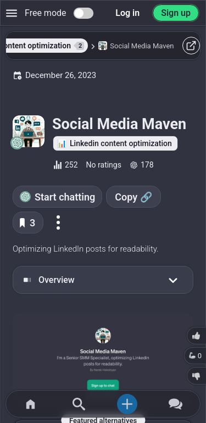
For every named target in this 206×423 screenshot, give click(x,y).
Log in (127, 13)
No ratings (103, 164)
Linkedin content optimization (121, 143)
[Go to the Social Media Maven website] (103, 360)
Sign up (176, 13)
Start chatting (65, 197)
